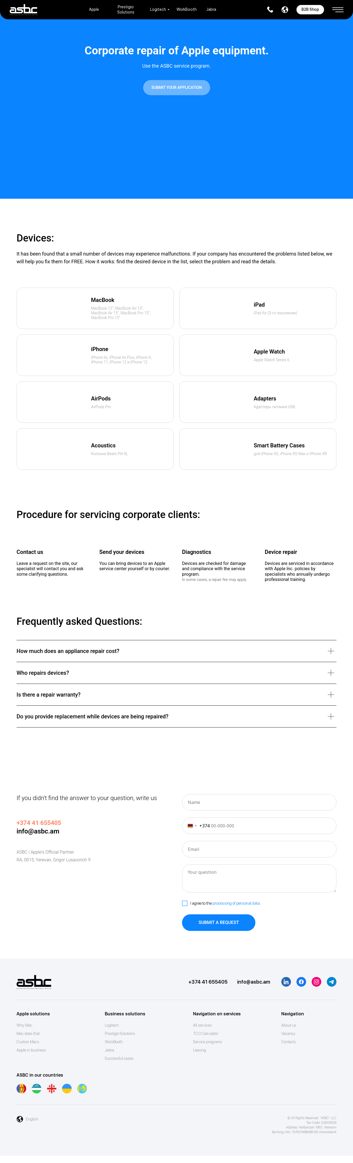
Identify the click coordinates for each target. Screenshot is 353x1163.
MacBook (102, 300)
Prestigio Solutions (120, 1033)
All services (202, 1025)
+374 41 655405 (208, 982)
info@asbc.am (38, 831)
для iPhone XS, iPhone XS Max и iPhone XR (290, 454)
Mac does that (28, 1033)
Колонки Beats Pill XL (109, 454)
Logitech (158, 9)
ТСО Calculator (205, 1033)
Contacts (288, 1042)
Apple (94, 9)
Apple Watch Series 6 (272, 360)
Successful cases (119, 1058)
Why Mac (24, 1025)
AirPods (101, 398)
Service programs (207, 1042)
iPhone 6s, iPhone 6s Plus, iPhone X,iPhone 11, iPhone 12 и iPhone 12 (121, 359)
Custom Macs (28, 1042)
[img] (53, 308)
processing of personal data (236, 903)
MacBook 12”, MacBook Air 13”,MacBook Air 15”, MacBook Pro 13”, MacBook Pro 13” (120, 313)
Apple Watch (269, 351)
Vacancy (288, 1033)
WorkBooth (186, 9)
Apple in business (31, 1050)
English (32, 1119)
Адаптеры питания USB (274, 407)
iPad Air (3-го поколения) (275, 313)
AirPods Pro (101, 407)
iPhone (99, 349)
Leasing (199, 1050)
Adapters (265, 398)
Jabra (211, 9)
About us (288, 1025)
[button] (337, 7)
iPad (259, 304)
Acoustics (103, 445)
